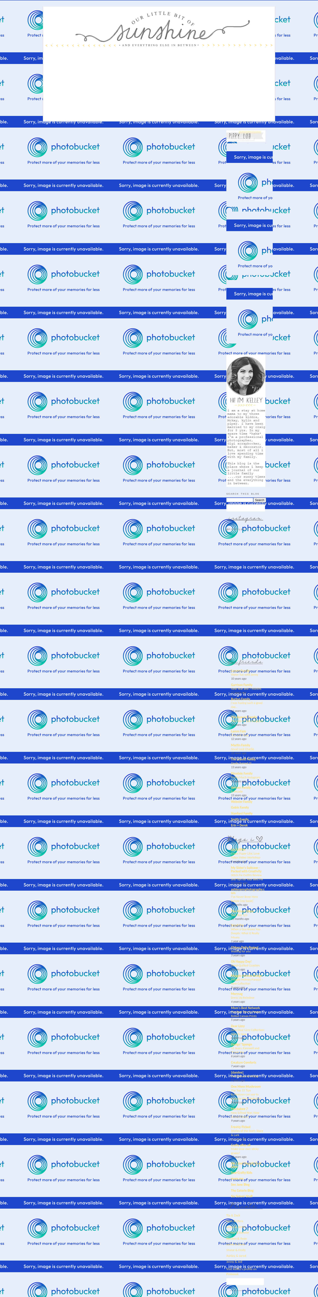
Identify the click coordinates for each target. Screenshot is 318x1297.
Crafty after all (240, 1145)
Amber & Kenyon (237, 1233)
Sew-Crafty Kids (241, 1173)
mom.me (237, 1179)
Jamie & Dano (235, 1244)
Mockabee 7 (239, 1109)
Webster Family (241, 802)
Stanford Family (241, 813)
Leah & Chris (234, 1221)
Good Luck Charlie (242, 749)
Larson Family (240, 671)
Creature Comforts (243, 1062)
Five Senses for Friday (244, 1076)
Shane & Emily (236, 1250)
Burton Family (240, 699)
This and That (239, 735)
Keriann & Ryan (236, 1238)
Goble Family (240, 807)
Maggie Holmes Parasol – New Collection (247, 981)
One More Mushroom (246, 1087)
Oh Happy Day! (241, 962)
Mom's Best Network (245, 1008)
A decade (237, 791)
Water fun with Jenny (244, 675)
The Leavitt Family (243, 759)
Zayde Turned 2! (241, 763)
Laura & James (236, 1227)
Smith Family (240, 819)
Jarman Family (241, 788)
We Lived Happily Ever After (246, 1165)
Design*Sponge (241, 1044)
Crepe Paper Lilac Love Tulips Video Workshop (245, 855)
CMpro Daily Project (244, 947)
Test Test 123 (239, 915)
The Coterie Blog (242, 1191)
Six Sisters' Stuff (242, 1196)
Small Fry (237, 925)
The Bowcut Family (244, 717)
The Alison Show (242, 911)
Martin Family (240, 745)
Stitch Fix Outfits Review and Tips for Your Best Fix (247, 877)
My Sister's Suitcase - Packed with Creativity (246, 869)
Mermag (237, 994)
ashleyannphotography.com (248, 891)
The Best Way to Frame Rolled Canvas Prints (245, 1014)
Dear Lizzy (238, 1026)
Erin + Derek (239, 825)
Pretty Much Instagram (245, 777)
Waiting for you (241, 951)
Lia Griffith (238, 850)
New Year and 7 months (246, 689)
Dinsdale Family (242, 773)
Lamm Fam (238, 731)
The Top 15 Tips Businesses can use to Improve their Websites (246, 1094)
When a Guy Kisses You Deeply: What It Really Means (245, 933)
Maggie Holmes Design (246, 976)
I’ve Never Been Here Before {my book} (244, 899)
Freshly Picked (240, 1127)
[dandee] (237, 1072)
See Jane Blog (240, 1185)
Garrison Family (241, 685)
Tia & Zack (233, 1215)
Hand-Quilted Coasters (245, 965)
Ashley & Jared (236, 1256)
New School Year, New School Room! (245, 1115)
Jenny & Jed (234, 1262)
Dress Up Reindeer (243, 998)
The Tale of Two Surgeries (247, 721)
